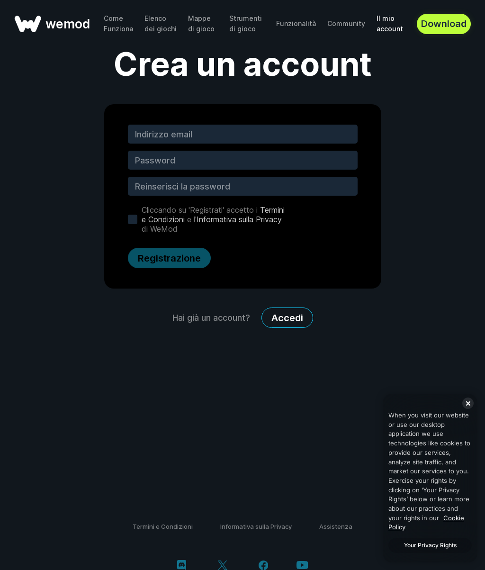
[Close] (468, 403)
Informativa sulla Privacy (239, 219)
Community (346, 23)
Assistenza (335, 526)
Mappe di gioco (201, 23)
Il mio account (390, 23)
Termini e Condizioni (163, 526)
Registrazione (169, 258)
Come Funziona (118, 23)
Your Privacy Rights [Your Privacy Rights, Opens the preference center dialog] (430, 545)
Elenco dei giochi (160, 23)
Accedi (287, 318)
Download (444, 23)
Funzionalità (296, 23)
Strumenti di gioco (245, 23)
